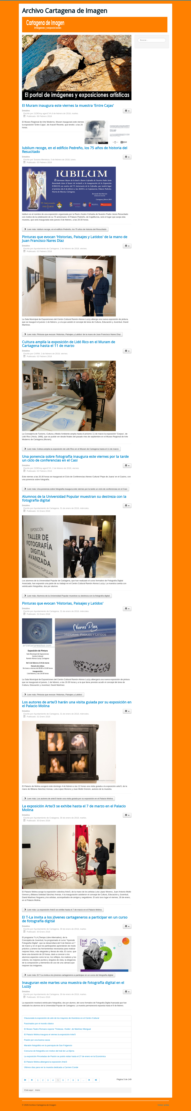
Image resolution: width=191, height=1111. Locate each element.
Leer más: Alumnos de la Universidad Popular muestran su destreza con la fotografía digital (67, 596)
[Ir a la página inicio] (25, 1080)
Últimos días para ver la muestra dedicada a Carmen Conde (51, 1067)
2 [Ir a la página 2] (42, 1080)
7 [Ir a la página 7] (68, 1080)
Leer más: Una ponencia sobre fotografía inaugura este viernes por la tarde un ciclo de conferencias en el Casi (75, 489)
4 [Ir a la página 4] (52, 1080)
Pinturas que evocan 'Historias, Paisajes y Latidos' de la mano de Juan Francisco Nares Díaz (74, 238)
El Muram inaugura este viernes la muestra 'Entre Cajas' (68, 105)
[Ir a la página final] (96, 1080)
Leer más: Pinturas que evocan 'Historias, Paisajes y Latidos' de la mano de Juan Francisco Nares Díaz (72, 334)
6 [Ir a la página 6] (63, 1080)
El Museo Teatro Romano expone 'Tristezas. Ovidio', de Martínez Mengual (57, 1029)
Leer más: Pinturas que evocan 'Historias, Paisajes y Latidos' (53, 694)
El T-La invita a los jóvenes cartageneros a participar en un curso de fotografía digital (74, 919)
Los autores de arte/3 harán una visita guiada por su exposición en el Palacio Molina (76, 704)
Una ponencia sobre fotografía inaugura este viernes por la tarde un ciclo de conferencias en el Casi (75, 458)
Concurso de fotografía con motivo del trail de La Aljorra (49, 1051)
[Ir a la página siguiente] (89, 1080)
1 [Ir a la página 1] (37, 1080)
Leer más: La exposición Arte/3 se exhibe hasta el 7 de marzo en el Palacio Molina (63, 910)
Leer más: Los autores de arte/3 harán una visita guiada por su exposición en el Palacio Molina (68, 798)
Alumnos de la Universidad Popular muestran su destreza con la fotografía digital (74, 498)
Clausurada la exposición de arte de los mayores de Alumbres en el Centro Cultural (61, 1018)
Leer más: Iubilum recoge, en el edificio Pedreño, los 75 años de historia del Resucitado (65, 229)
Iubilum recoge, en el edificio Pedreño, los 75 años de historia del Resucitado (74, 149)
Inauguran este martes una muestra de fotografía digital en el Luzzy (73, 984)
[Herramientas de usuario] (127, 111)
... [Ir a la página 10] (83, 1080)
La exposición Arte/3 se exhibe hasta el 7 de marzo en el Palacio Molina (74, 808)
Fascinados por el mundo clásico (39, 1023)
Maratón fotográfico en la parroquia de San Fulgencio (48, 1045)
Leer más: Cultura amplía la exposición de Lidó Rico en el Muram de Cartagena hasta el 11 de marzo (71, 449)
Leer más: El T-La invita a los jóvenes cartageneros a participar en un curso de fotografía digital (68, 975)
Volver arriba (163, 1105)
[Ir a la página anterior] (32, 1080)
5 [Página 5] (57, 1080)
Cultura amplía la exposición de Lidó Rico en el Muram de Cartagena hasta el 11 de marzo (68, 343)
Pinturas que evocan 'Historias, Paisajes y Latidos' (62, 603)
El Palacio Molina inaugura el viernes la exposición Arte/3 (50, 1034)
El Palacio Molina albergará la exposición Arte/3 (45, 1062)
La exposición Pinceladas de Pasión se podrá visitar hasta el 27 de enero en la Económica (65, 1056)
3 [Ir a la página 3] (47, 1080)
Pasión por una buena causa (37, 1040)
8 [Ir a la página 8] (73, 1080)
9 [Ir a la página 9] (78, 1080)
